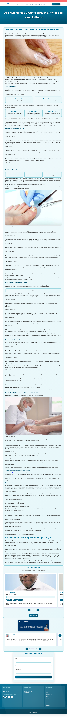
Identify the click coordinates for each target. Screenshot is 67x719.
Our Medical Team (50, 698)
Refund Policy (49, 705)
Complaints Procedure (50, 707)
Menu (48, 696)
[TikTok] (10, 701)
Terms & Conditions (50, 703)
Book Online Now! (33, 616)
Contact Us (48, 709)
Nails (31, 4)
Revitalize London (10, 472)
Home (18, 4)
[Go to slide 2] (30, 652)
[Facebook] (4, 701)
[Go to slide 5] (33, 652)
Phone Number (18, 673)
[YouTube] (12, 701)
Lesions (22, 4)
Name (16, 662)
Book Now (33, 680)
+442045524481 (9, 696)
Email (16, 667)
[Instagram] (7, 701)
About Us (48, 693)
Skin (27, 4)
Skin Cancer (37, 4)
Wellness (43, 4)
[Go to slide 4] (32, 652)
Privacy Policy (49, 700)
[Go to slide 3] (31, 652)
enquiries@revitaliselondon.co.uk (11, 698)
